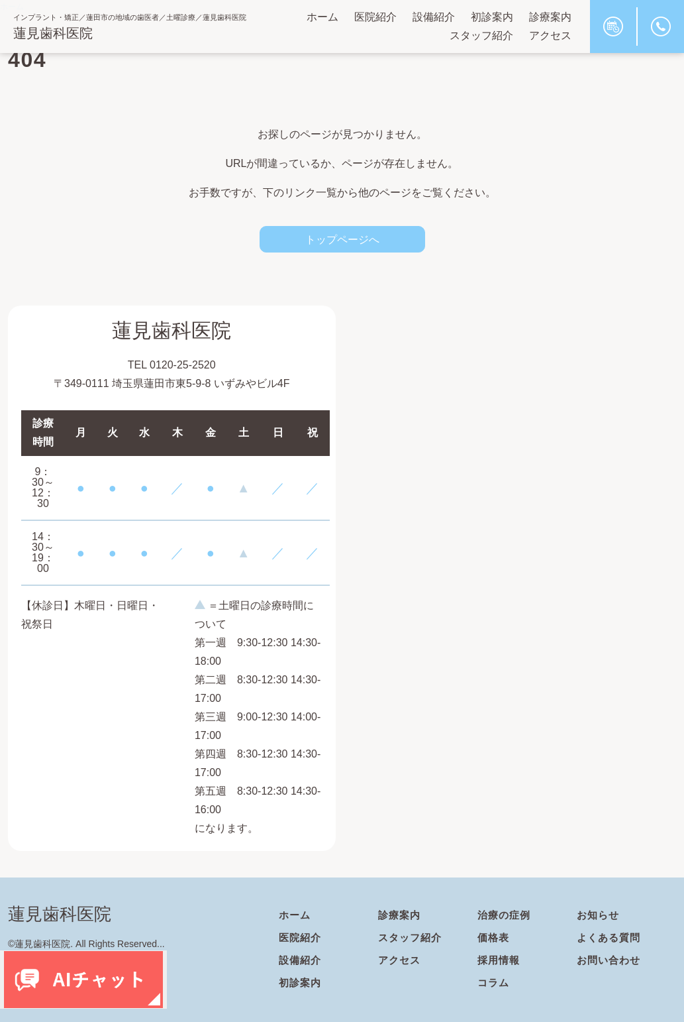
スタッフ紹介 (481, 35)
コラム (494, 982)
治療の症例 (505, 915)
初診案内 (492, 17)
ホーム (322, 17)
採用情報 (499, 960)
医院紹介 (375, 17)
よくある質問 (610, 937)
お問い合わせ (610, 960)
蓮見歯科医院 (53, 33)
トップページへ (342, 239)
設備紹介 (434, 17)
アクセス (550, 35)
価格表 (494, 937)
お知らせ (599, 915)
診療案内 (550, 17)
